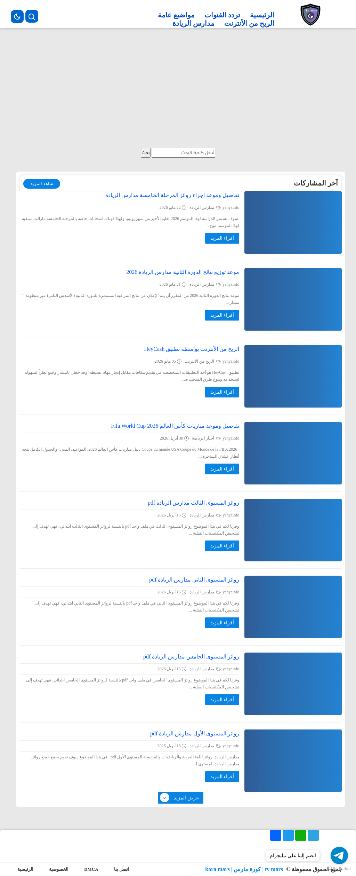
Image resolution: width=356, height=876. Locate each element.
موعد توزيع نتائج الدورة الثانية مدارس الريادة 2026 (182, 272)
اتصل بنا (121, 869)
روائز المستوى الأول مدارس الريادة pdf (194, 733)
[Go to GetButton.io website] (339, 869)
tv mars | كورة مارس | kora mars (244, 869)
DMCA (91, 869)
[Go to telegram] (339, 855)
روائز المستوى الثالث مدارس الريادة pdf (193, 503)
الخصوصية (58, 869)
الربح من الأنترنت (249, 23)
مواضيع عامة (176, 15)
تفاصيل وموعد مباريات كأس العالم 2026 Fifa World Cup (175, 426)
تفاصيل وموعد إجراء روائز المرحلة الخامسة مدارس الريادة (172, 195)
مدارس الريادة (193, 23)
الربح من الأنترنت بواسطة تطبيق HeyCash (192, 349)
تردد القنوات (222, 15)
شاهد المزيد (41, 183)
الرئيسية (262, 15)
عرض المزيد (180, 798)
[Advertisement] (177, 88)
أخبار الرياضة (206, 438)
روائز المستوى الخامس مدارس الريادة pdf (191, 657)
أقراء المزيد (222, 238)
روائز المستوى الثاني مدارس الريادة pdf (194, 580)
